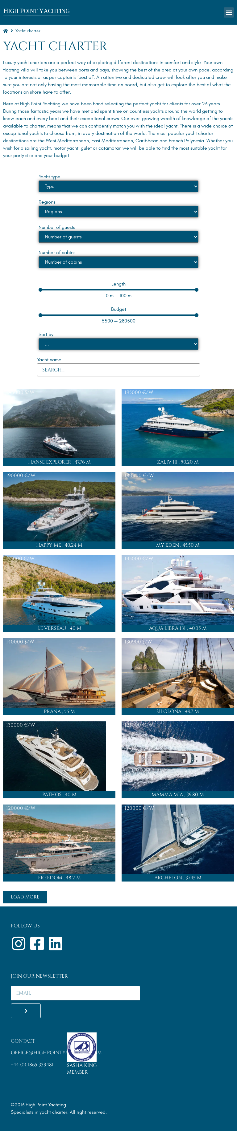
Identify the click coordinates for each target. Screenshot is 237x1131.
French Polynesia (186, 141)
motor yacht (65, 148)
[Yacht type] (118, 186)
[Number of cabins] (118, 262)
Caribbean (146, 141)
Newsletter (52, 976)
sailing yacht (38, 148)
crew (161, 77)
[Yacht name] (118, 369)
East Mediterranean (112, 141)
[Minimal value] (118, 290)
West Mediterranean (67, 141)
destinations (15, 141)
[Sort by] (118, 344)
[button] (229, 12)
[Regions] (118, 211)
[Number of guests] (118, 237)
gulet (86, 148)
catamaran (109, 148)
